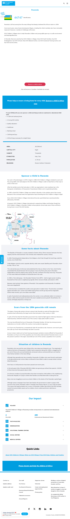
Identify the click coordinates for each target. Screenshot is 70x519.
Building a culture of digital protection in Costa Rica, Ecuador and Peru (58, 482)
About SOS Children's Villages (15, 455)
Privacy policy (38, 492)
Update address (7, 483)
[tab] (35, 405)
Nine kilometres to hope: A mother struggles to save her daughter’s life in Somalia (58, 489)
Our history (22, 483)
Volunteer (37, 483)
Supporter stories (39, 480)
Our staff (21, 480)
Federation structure (24, 495)
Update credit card (8, 487)
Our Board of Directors (25, 487)
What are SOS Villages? (32, 455)
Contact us (6, 480)
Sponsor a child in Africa (35, 84)
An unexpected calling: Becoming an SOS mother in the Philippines (58, 496)
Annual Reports (23, 499)
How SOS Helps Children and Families (52, 455)
